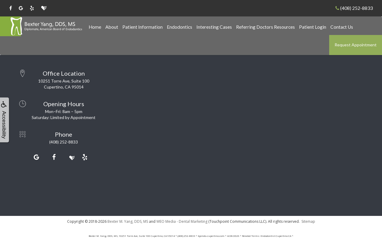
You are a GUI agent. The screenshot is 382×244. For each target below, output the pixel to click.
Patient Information (142, 27)
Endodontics (179, 27)
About (111, 27)
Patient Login (312, 27)
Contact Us (341, 27)
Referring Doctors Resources (265, 27)
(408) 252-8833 (354, 8)
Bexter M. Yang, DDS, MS (127, 221)
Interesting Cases (214, 27)
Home (95, 27)
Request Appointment (356, 44)
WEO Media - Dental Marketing (181, 221)
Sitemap (308, 221)
